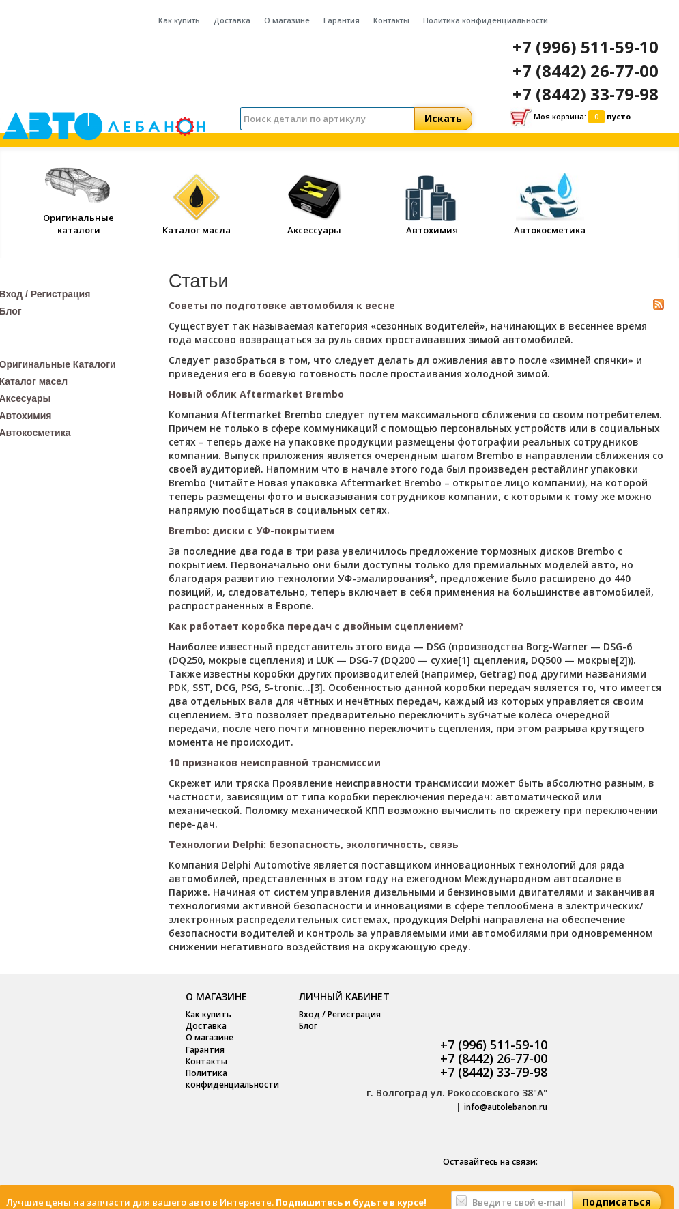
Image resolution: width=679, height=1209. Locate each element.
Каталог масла (196, 224)
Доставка (232, 20)
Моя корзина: (570, 117)
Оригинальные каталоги (78, 217)
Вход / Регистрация (340, 1014)
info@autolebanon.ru (505, 1107)
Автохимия (432, 224)
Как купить (179, 20)
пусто (619, 116)
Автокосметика (550, 224)
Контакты (391, 20)
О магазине (287, 20)
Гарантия (341, 20)
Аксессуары (314, 224)
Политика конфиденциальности (485, 20)
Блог (308, 1026)
